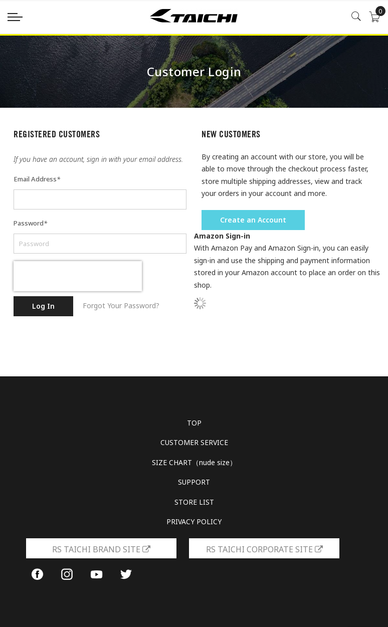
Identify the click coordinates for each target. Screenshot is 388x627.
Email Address (37, 178)
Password (30, 223)
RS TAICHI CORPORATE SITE (264, 549)
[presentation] (78, 276)
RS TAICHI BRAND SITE (101, 549)
